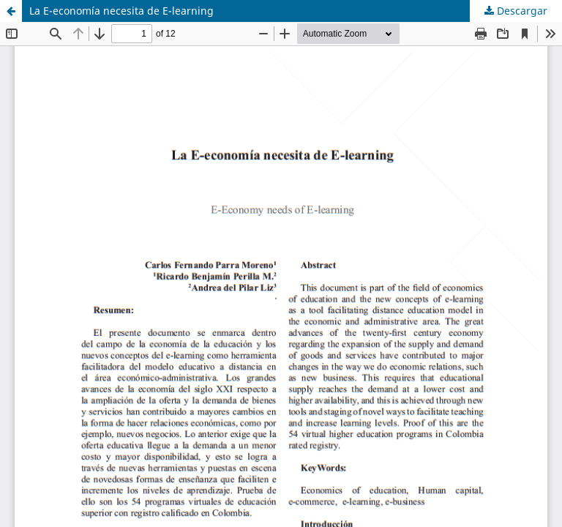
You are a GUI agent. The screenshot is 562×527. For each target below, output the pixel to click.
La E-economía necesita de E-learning (121, 11)
